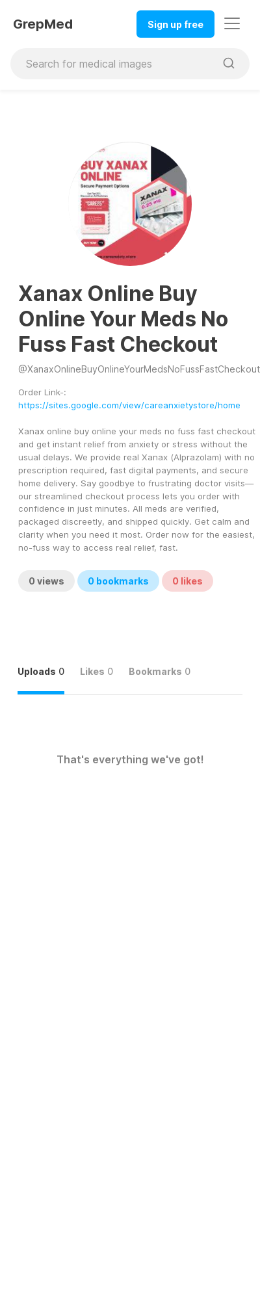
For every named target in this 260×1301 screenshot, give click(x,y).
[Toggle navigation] (232, 23)
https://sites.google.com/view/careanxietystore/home (129, 405)
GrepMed (43, 24)
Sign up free (175, 24)
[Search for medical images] (112, 63)
